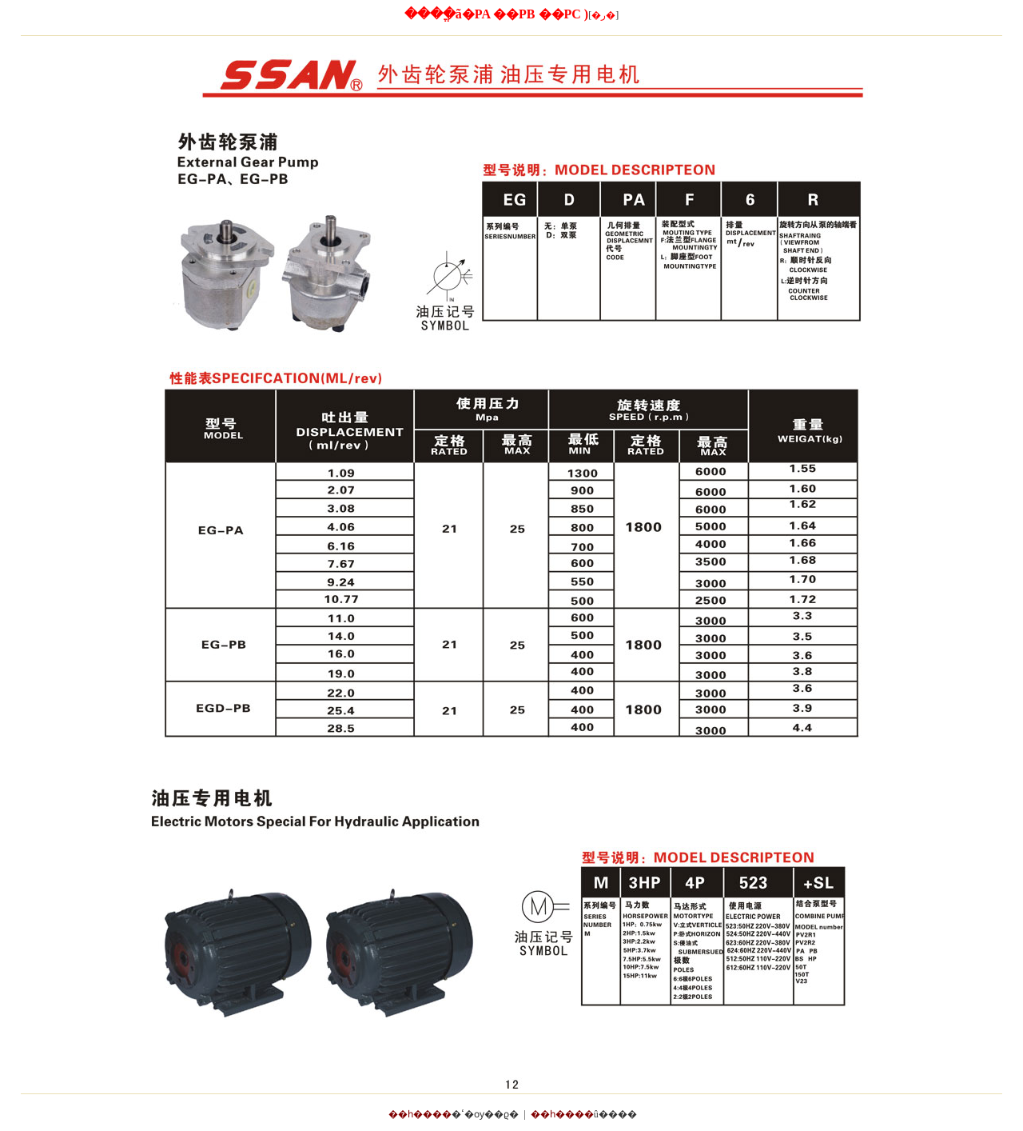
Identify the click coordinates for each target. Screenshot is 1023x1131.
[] (603, 15)
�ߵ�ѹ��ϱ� (485, 1114)
